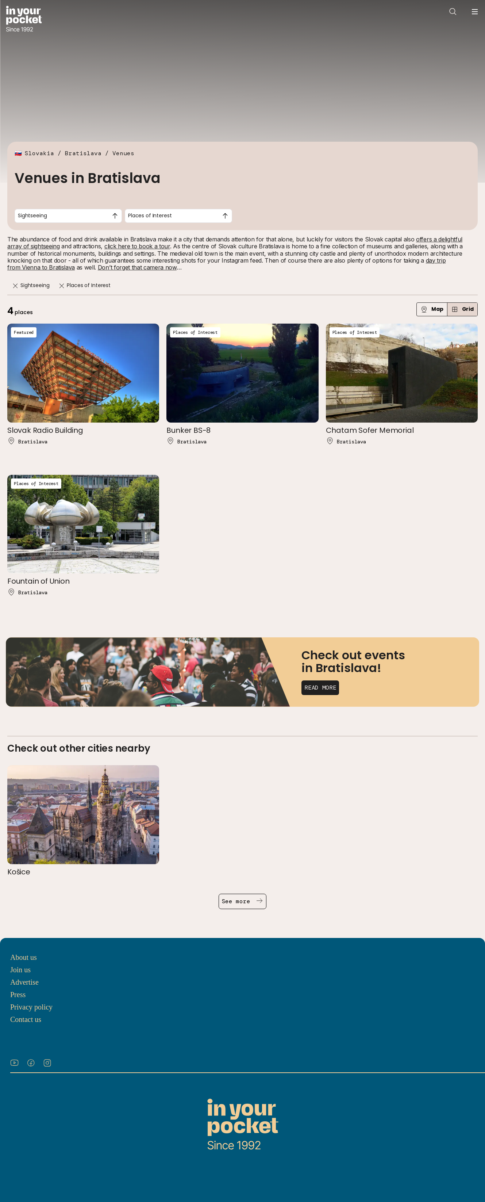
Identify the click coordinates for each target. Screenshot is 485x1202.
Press (18, 995)
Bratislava (83, 153)
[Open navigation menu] (474, 11)
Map (431, 309)
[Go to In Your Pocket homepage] (24, 19)
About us (23, 957)
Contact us (25, 1019)
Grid (462, 309)
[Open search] (453, 12)
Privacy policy (31, 1007)
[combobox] (68, 216)
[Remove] (15, 286)
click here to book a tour (137, 246)
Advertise (24, 982)
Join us (20, 970)
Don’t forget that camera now (137, 267)
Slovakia (39, 153)
